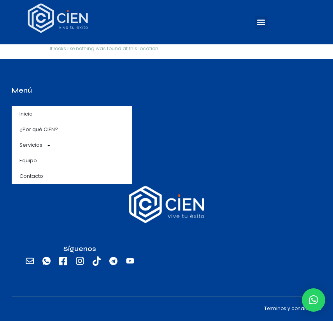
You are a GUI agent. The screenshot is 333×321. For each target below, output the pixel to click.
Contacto (31, 176)
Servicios (35, 145)
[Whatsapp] (46, 261)
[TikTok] (96, 261)
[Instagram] (80, 261)
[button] (261, 22)
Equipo (28, 160)
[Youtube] (130, 261)
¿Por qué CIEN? (38, 129)
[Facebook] (63, 261)
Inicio (26, 114)
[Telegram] (113, 261)
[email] (29, 261)
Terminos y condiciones (292, 308)
